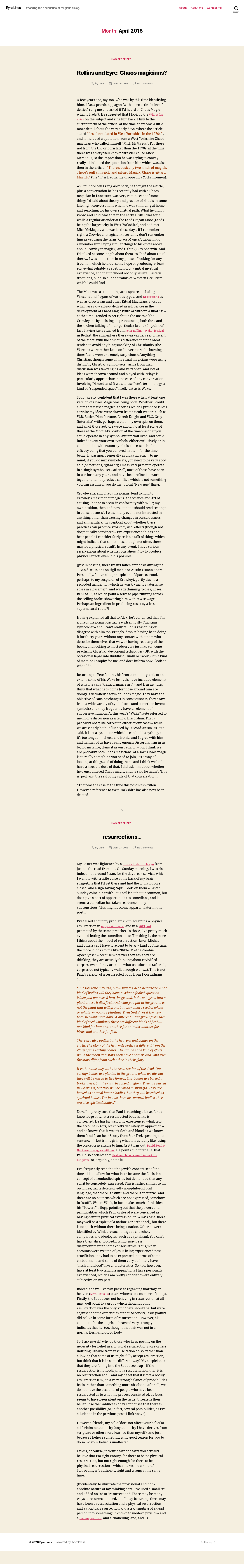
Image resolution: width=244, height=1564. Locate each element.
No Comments (146, 95)
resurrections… (122, 848)
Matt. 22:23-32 (101, 1307)
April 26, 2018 (121, 95)
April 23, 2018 (120, 860)
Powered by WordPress (72, 1555)
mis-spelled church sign (141, 877)
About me (197, 7)
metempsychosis (92, 1531)
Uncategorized (122, 60)
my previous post (114, 939)
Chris (101, 95)
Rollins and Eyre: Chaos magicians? (122, 77)
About (183, 7)
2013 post (150, 939)
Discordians (152, 309)
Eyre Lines (15, 8)
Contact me (214, 7)
